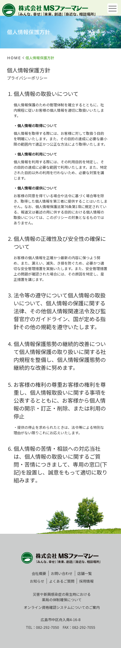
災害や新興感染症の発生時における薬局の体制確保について (62, 596)
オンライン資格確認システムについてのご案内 (62, 607)
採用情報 (86, 581)
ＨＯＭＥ (14, 58)
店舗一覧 (84, 573)
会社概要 (39, 573)
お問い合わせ (62, 573)
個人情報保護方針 (39, 58)
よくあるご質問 (61, 581)
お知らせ (37, 581)
